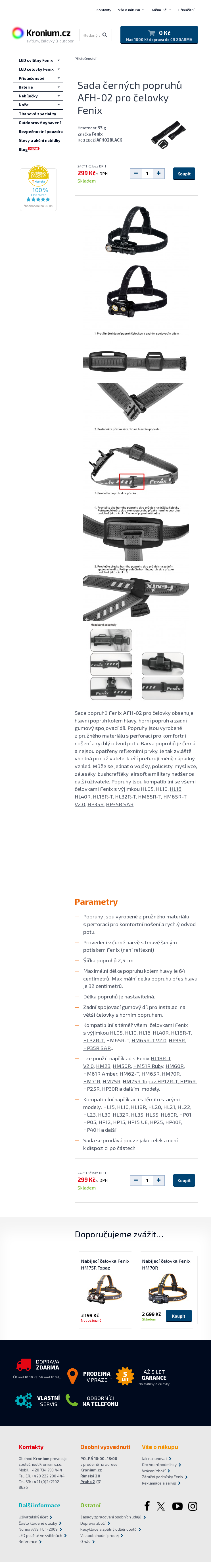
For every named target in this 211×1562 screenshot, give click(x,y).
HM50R (122, 1066)
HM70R (171, 1073)
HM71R (91, 1081)
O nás (85, 1541)
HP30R (110, 1088)
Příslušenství (85, 58)
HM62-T (129, 1073)
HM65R (150, 1073)
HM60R (175, 1066)
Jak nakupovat (154, 1458)
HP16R (187, 1081)
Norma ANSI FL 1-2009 (38, 1529)
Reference (28, 1541)
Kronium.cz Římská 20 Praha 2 (91, 1476)
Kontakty (104, 9)
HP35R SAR (119, 804)
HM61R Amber (100, 1073)
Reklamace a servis (159, 1483)
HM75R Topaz (139, 1081)
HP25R (91, 1088)
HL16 (175, 788)
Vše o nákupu (129, 9)
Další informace (39, 1505)
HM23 (103, 1066)
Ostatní (90, 1505)
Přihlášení (186, 9)
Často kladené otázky (38, 1523)
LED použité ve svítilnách (40, 1535)
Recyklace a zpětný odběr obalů (105, 1529)
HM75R (111, 1081)
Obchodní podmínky (159, 1464)
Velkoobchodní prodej (99, 1535)
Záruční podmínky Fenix (162, 1477)
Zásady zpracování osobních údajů (105, 1517)
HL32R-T (125, 796)
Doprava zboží (93, 1523)
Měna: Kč (159, 9)
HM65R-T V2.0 (148, 1040)
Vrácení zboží (154, 1471)
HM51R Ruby (148, 1066)
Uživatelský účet (33, 1517)
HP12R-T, (168, 1081)
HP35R (95, 804)
